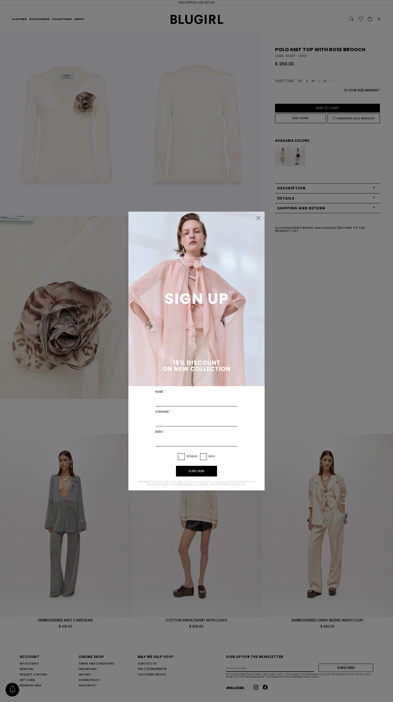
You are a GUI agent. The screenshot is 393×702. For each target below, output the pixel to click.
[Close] (258, 218)
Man (211, 456)
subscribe (196, 471)
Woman (191, 456)
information (219, 481)
